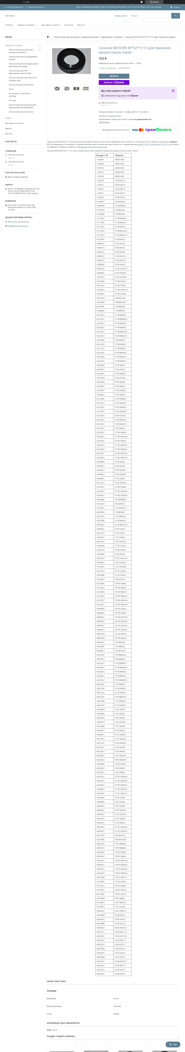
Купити (114, 76)
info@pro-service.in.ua (18, 226)
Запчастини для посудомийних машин (23, 58)
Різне (11, 89)
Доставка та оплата (50, 25)
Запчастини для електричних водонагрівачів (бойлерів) (22, 106)
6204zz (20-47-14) (145, 144)
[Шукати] (175, 16)
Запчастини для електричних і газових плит (23, 78)
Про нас (81, 25)
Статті (8, 118)
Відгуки (8, 128)
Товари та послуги (25, 25)
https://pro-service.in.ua (18, 221)
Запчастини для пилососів (21, 111)
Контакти (68, 25)
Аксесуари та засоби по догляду (20, 94)
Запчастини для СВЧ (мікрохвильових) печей (20, 72)
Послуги (12, 100)
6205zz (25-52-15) (162, 144)
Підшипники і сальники (112, 37)
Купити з (114, 82)
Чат (173, 1044)
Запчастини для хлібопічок (21, 84)
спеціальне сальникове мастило (92, 147)
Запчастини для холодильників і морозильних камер (24, 65)
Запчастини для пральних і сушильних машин (76, 37)
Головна (9, 25)
